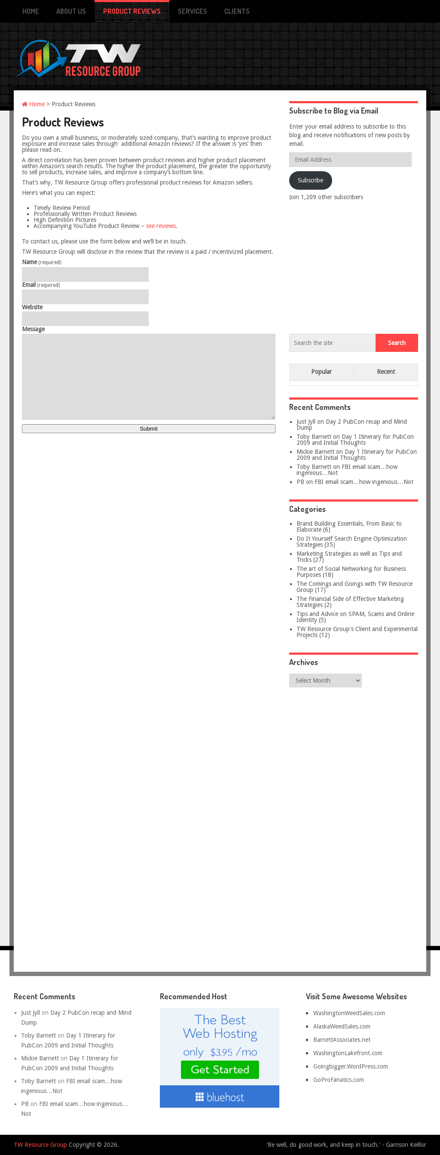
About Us (71, 11)
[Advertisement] (353, 265)
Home (30, 11)
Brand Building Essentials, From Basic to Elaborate (349, 526)
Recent (386, 371)
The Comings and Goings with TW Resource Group (354, 586)
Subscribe (310, 180)
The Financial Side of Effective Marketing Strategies (350, 601)
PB (300, 481)
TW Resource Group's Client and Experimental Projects (357, 631)
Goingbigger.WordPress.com (350, 1066)
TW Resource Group (40, 1144)
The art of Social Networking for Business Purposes (351, 571)
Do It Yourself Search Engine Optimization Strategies (351, 541)
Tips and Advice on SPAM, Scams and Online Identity (355, 616)
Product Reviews (132, 11)
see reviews (161, 225)
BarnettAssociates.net (341, 1039)
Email (41, 285)
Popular (321, 371)
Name (41, 262)
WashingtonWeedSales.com (349, 1013)
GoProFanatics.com (338, 1079)
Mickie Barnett (315, 451)
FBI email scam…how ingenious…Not (346, 469)
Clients (237, 11)
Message (33, 329)
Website (32, 307)
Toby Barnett (313, 436)
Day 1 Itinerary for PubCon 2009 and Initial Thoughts (355, 439)
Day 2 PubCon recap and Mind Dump (351, 424)
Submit (148, 428)
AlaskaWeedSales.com (341, 1026)
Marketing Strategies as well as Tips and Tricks (349, 556)
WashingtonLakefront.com (347, 1053)
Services (192, 11)
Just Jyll (305, 421)
